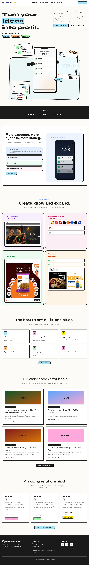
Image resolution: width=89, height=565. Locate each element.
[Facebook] (62, 545)
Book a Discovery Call (77, 25)
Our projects (44, 2)
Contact (59, 2)
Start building (61, 25)
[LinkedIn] (71, 545)
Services (35, 2)
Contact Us (82, 3)
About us (52, 2)
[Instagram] (67, 545)
